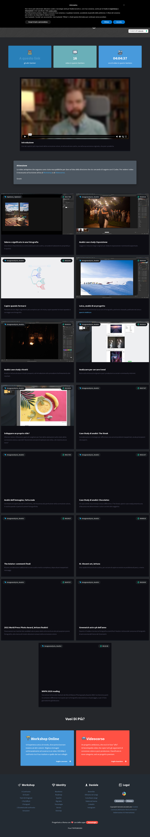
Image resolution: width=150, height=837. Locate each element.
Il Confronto (26, 792)
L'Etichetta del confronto (26, 807)
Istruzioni (25, 811)
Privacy (129, 801)
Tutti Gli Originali (26, 798)
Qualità (58, 798)
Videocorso (60, 172)
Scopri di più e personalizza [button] (38, 22)
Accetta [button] (119, 22)
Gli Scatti (26, 795)
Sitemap (59, 811)
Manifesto (58, 792)
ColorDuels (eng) (91, 798)
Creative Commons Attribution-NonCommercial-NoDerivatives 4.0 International (124, 809)
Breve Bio (91, 792)
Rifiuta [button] (106, 22)
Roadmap (58, 795)
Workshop (47, 172)
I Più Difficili (26, 801)
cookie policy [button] (53, 11)
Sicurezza (119, 801)
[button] (124, 5)
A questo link (29, 58)
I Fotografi (26, 804)
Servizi (58, 807)
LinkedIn (91, 804)
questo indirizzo (85, 312)
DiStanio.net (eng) (91, 795)
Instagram (91, 807)
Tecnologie (59, 804)
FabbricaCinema (91, 801)
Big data (59, 801)
